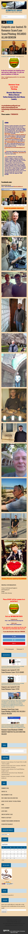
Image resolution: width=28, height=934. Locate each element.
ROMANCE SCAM (15, 666)
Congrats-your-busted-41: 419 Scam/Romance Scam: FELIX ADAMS (12, 671)
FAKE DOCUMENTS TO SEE (6, 795)
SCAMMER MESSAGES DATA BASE (16, 704)
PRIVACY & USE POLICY (6, 817)
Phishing (20, 703)
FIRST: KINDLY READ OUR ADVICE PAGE (9, 798)
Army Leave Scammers (20, 700)
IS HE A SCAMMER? (5, 808)
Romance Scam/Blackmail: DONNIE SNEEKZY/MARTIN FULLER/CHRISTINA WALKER (13, 731)
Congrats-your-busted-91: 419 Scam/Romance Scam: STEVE (10, 688)
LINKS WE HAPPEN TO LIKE (7, 814)
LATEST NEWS (9, 666)
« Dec (2, 860)
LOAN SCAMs (7, 726)
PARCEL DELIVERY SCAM (12, 703)
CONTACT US (4, 791)
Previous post (9, 649)
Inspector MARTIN (11, 56)
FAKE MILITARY (4, 701)
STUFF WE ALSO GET (15, 667)
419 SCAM (3, 666)
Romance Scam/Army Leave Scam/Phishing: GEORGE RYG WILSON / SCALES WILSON (13, 711)
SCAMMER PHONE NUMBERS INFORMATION (10, 821)
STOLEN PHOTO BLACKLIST (7, 824)
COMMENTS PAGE (5, 788)
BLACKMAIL (17, 724)
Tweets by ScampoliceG (7, 895)
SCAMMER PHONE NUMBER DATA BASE (9, 705)
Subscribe (4, 911)
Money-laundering (14, 726)
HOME (2, 804)
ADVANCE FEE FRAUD (10, 700)
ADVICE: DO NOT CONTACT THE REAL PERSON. (11, 801)
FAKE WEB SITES (11, 701)
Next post (20, 649)
